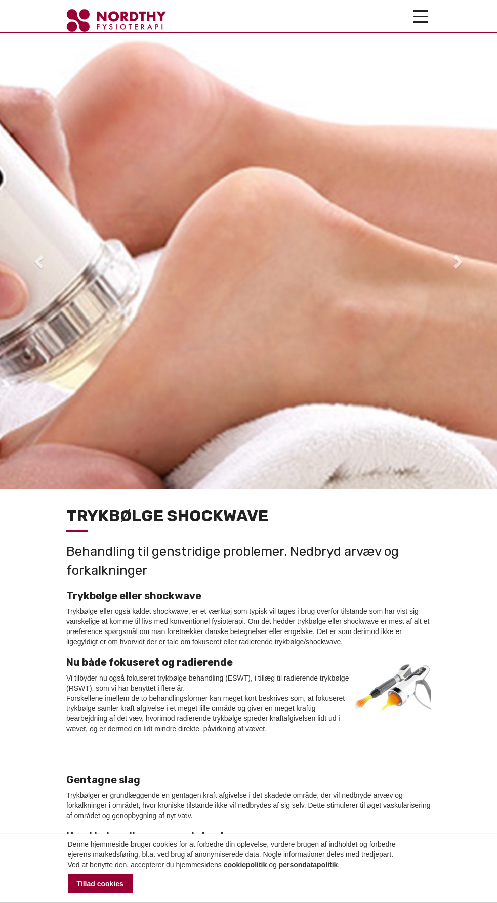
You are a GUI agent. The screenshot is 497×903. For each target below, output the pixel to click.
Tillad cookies (100, 884)
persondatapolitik (308, 865)
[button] (37, 258)
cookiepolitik (245, 865)
